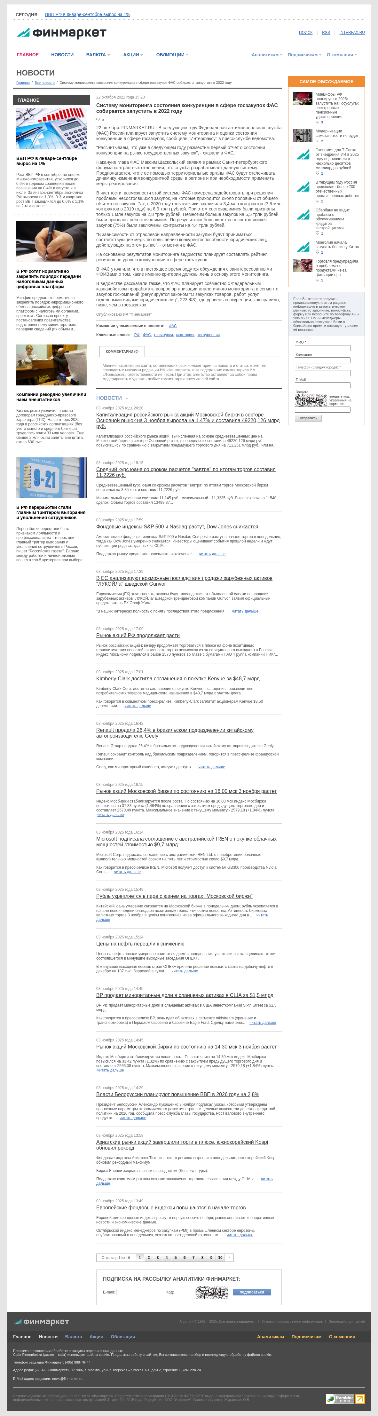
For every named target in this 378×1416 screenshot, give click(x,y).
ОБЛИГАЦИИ (170, 54)
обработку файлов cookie (250, 1355)
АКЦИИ (131, 54)
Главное (22, 1336)
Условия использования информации (292, 1321)
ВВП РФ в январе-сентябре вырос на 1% (87, 14)
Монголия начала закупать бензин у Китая (337, 244)
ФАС (173, 326)
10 (220, 1257)
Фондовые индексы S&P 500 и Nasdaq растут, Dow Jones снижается (177, 526)
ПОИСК (305, 32)
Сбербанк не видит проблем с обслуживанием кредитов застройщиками (333, 219)
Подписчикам (303, 54)
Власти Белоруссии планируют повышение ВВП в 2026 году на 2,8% (177, 1094)
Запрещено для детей (347, 1321)
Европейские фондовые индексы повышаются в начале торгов (171, 1207)
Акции (96, 1336)
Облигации (123, 1336)
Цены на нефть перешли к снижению (140, 943)
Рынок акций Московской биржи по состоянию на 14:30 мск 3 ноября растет (186, 1046)
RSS (326, 32)
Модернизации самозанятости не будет (337, 133)
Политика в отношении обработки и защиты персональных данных (67, 1351)
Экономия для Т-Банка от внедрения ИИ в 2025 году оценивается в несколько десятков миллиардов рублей (337, 159)
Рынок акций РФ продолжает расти (138, 635)
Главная (23, 82)
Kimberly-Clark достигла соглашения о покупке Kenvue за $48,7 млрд (178, 678)
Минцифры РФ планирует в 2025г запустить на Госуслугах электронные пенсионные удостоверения (337, 105)
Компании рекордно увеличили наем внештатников (51, 397)
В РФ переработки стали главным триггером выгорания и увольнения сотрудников (50, 512)
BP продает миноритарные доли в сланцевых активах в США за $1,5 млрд (184, 995)
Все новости (45, 82)
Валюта (73, 1336)
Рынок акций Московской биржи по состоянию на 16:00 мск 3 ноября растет (186, 791)
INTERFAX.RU (352, 32)
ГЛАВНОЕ (28, 54)
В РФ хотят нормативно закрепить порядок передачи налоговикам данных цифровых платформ (48, 279)
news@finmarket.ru (67, 1378)
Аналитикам (265, 54)
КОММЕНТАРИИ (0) (122, 351)
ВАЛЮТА (96, 54)
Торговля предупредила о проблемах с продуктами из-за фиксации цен (337, 268)
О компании (340, 54)
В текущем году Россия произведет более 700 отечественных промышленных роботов (337, 189)
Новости (48, 1336)
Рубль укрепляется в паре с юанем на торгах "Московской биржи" (174, 896)
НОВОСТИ (62, 54)
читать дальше (212, 554)
